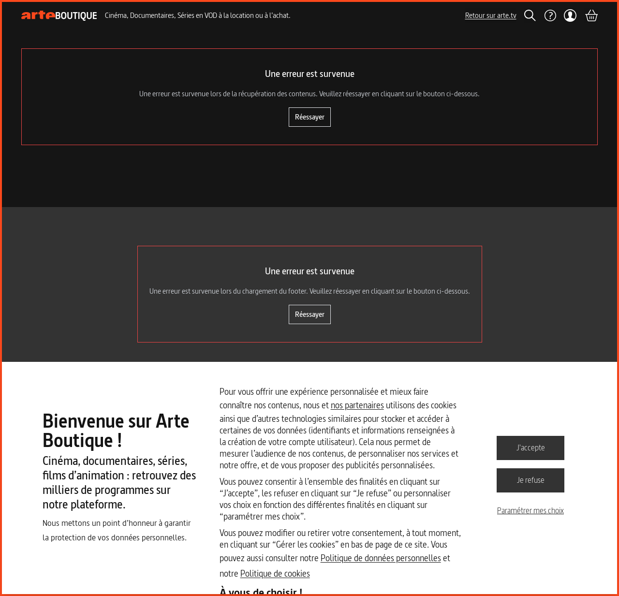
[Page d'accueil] (59, 15)
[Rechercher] (530, 15)
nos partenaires (357, 405)
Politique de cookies (275, 573)
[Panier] (591, 15)
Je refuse (531, 480)
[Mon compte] (570, 15)
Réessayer (309, 117)
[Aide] (550, 15)
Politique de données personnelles (381, 558)
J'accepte (530, 447)
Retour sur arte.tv (490, 15)
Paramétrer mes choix (530, 510)
